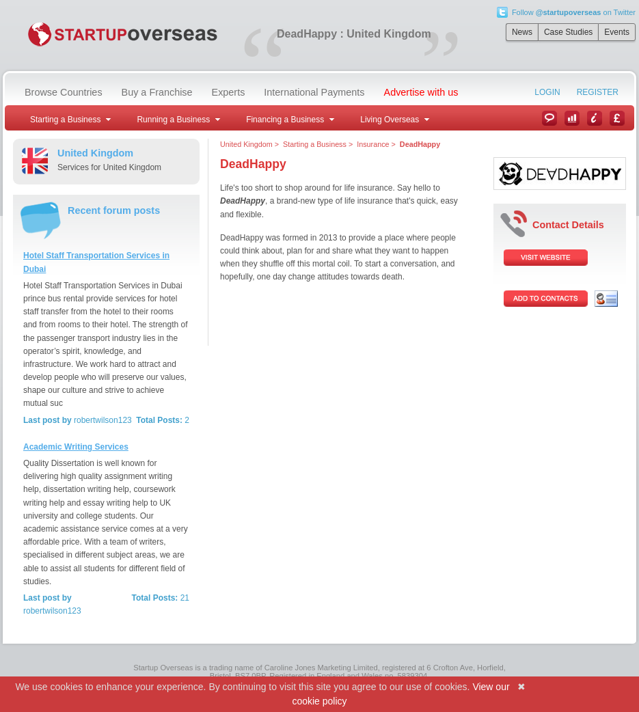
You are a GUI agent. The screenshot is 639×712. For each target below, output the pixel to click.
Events (616, 32)
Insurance (373, 144)
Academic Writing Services (75, 447)
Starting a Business (314, 144)
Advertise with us (421, 92)
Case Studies (568, 32)
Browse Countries (64, 92)
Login (547, 92)
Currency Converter (617, 118)
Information (594, 118)
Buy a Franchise (157, 92)
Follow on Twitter (574, 12)
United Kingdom (246, 144)
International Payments (314, 92)
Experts (228, 92)
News (522, 32)
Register (597, 92)
